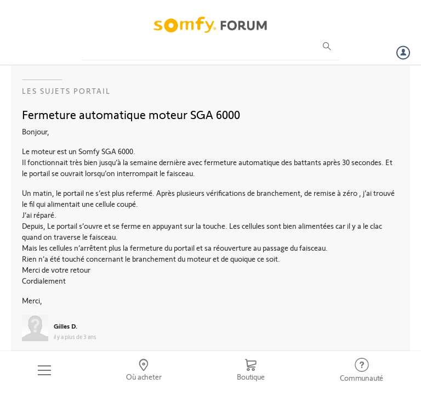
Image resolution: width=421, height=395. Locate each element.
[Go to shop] (250, 370)
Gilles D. (65, 326)
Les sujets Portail (66, 90)
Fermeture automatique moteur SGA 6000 (131, 114)
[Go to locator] (144, 370)
